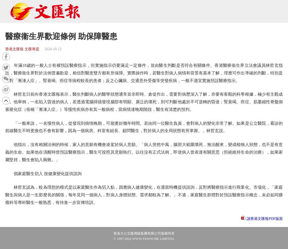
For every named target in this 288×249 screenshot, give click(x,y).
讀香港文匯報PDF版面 (265, 219)
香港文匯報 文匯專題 (22, 49)
